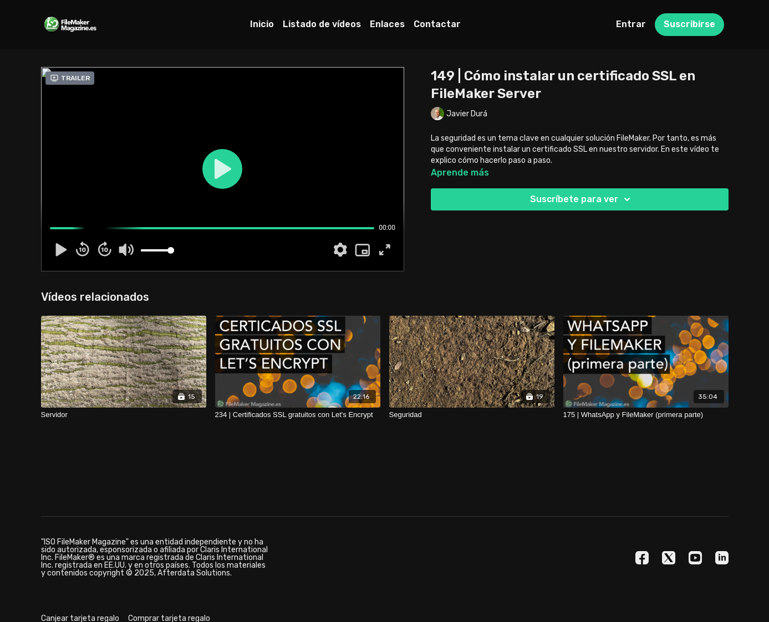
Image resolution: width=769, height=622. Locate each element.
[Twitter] (668, 557)
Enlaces (387, 24)
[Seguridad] (471, 414)
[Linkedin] (722, 557)
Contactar (437, 24)
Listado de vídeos (322, 24)
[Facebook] (642, 557)
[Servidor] (123, 414)
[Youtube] (695, 557)
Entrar (631, 24)
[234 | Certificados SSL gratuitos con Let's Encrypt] (297, 414)
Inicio (262, 24)
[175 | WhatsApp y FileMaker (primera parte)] (646, 414)
